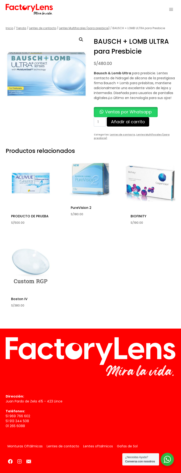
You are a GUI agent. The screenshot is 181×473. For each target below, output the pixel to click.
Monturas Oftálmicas (25, 446)
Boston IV (19, 299)
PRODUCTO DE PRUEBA (30, 216)
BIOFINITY (138, 216)
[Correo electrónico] (28, 461)
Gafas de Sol (127, 446)
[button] (81, 39)
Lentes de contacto (122, 134)
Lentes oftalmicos (98, 446)
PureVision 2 (81, 207)
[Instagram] (19, 461)
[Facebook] (10, 461)
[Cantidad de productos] (100, 122)
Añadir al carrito (128, 122)
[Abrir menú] (171, 9)
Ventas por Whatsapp (128, 112)
